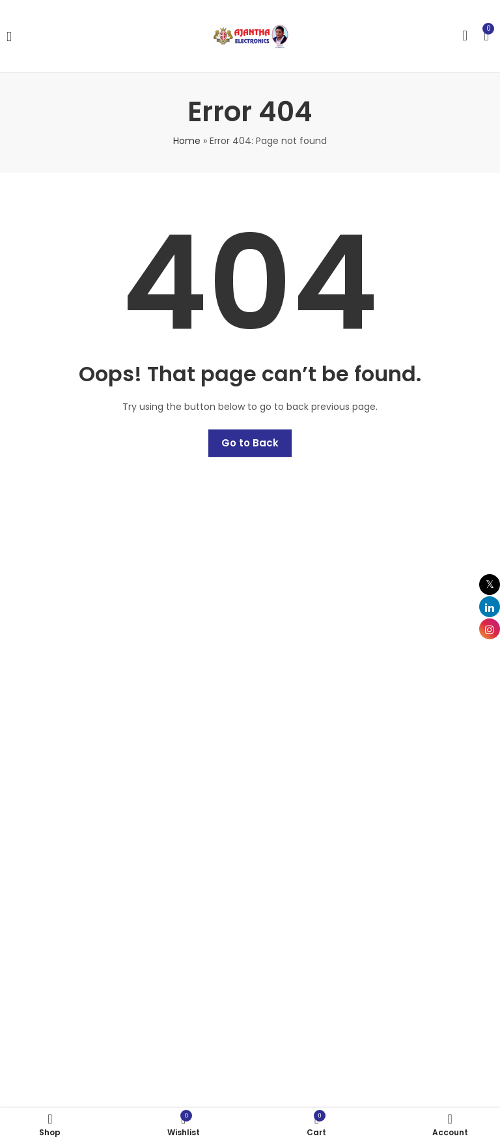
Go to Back (250, 443)
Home (187, 140)
